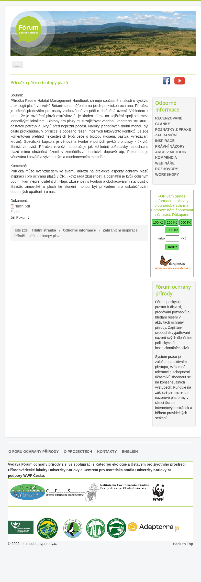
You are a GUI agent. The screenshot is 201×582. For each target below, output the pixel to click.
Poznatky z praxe (173, 129)
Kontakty (107, 451)
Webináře (165, 163)
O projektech (78, 451)
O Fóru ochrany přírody (33, 451)
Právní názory (170, 146)
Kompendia (166, 158)
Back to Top (183, 544)
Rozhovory (166, 169)
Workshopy (167, 174)
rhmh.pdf (22, 206)
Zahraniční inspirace (166, 138)
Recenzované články (168, 121)
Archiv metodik (170, 152)
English (130, 451)
